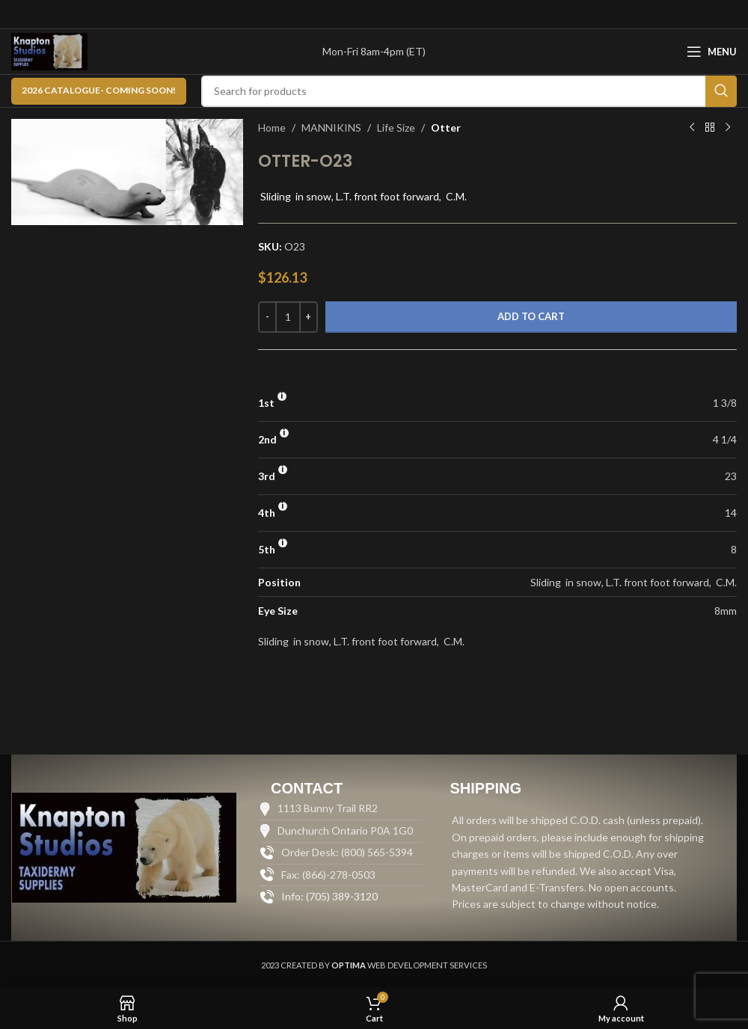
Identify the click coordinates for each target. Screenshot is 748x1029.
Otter (446, 127)
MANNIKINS (331, 127)
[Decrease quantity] (267, 317)
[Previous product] (692, 128)
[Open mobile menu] (711, 52)
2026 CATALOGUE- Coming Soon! (99, 90)
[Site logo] (49, 50)
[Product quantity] (288, 317)
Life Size (396, 127)
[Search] (469, 91)
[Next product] (728, 128)
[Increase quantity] (308, 317)
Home (272, 127)
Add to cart (531, 316)
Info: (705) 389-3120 (329, 896)
